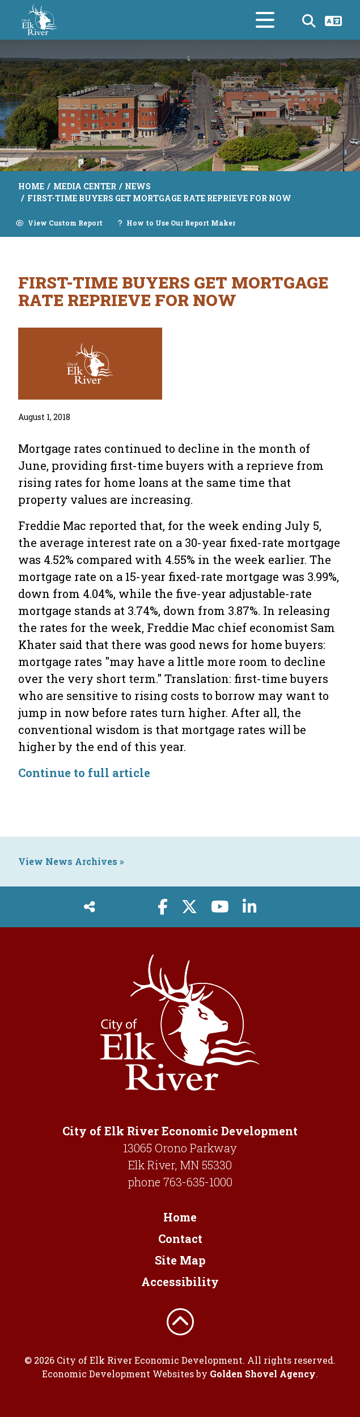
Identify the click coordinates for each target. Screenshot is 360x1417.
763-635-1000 (197, 1181)
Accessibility (180, 1281)
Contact (180, 1238)
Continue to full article (84, 772)
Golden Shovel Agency (263, 1374)
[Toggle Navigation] (265, 19)
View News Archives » (71, 861)
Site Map (180, 1260)
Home (180, 1217)
